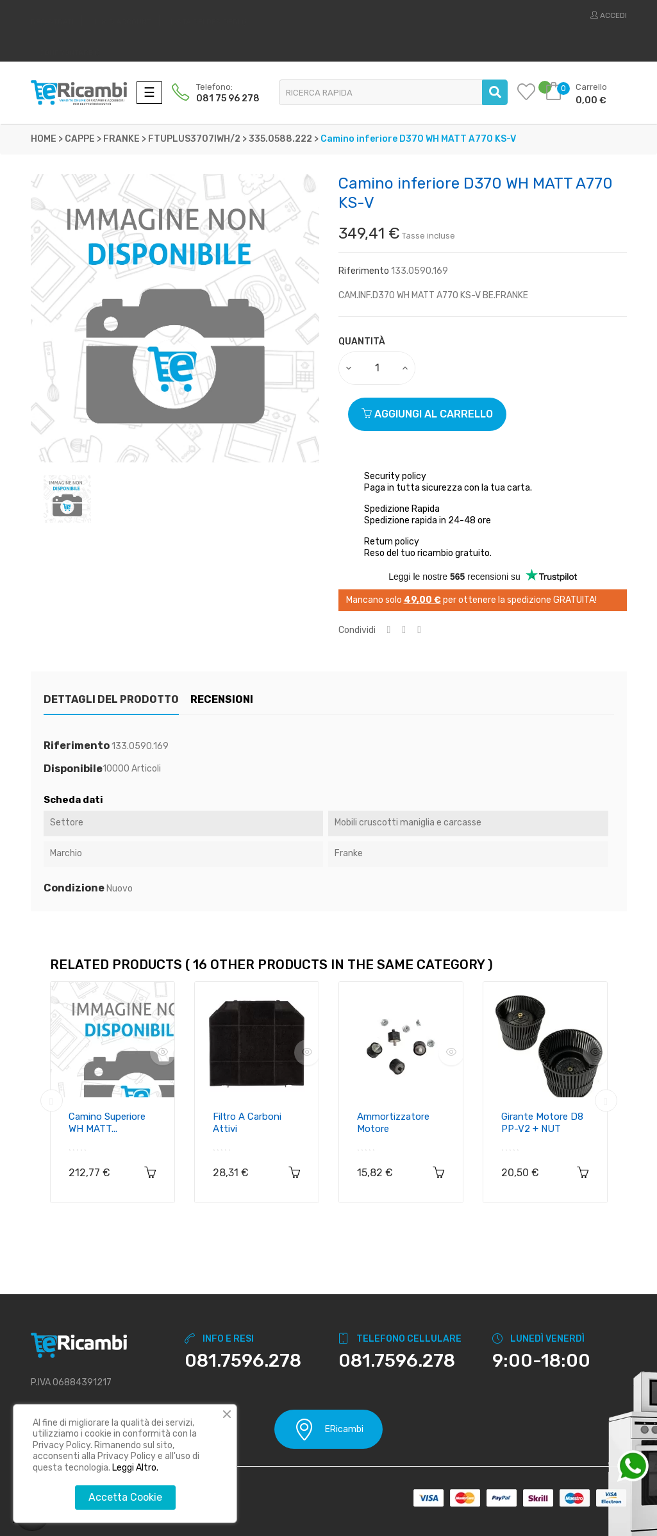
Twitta (404, 630)
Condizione (74, 888)
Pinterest (419, 630)
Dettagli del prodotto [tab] (111, 699)
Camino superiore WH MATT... (107, 1123)
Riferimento (363, 271)
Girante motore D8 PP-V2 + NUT (542, 1123)
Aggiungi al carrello (427, 414)
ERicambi (328, 1429)
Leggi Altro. (135, 1467)
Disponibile (73, 769)
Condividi (389, 630)
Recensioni (234, 699)
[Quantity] (377, 368)
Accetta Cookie (125, 1497)
